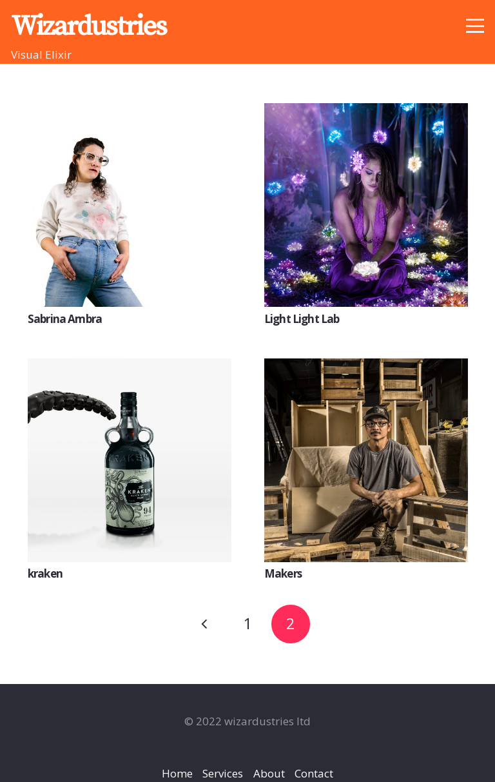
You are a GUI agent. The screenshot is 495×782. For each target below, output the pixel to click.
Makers (283, 573)
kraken (45, 573)
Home (177, 773)
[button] (474, 26)
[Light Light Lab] (366, 205)
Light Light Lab (301, 318)
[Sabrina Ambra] (129, 205)
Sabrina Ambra (65, 318)
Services (222, 773)
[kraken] (129, 460)
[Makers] (366, 460)
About (269, 773)
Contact (314, 773)
